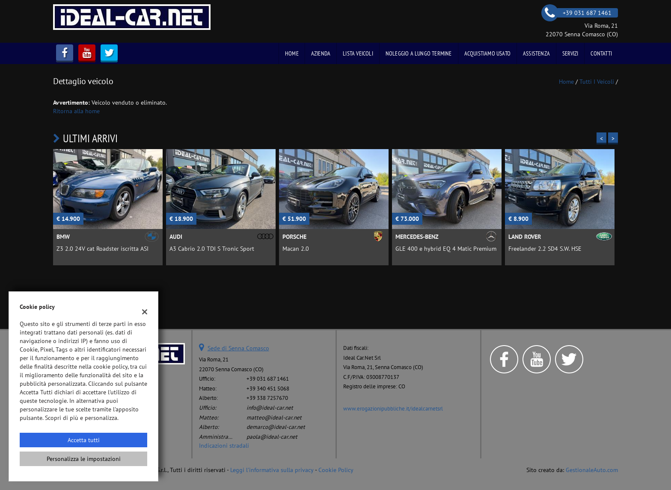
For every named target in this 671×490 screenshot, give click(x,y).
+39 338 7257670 (267, 398)
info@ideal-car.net (269, 407)
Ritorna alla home (76, 111)
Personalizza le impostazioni (84, 459)
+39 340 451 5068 (267, 388)
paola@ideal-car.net (271, 436)
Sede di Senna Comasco (238, 348)
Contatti (601, 53)
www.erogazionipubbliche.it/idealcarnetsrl (393, 408)
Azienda (320, 53)
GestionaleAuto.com (592, 470)
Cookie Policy (335, 470)
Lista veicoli (358, 53)
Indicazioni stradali (224, 445)
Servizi (570, 53)
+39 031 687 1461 (267, 378)
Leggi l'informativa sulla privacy (272, 470)
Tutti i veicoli (596, 81)
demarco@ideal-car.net (275, 427)
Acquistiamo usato (487, 53)
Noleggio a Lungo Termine (419, 53)
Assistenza (536, 53)
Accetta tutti (84, 440)
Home (292, 53)
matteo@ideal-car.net (274, 417)
